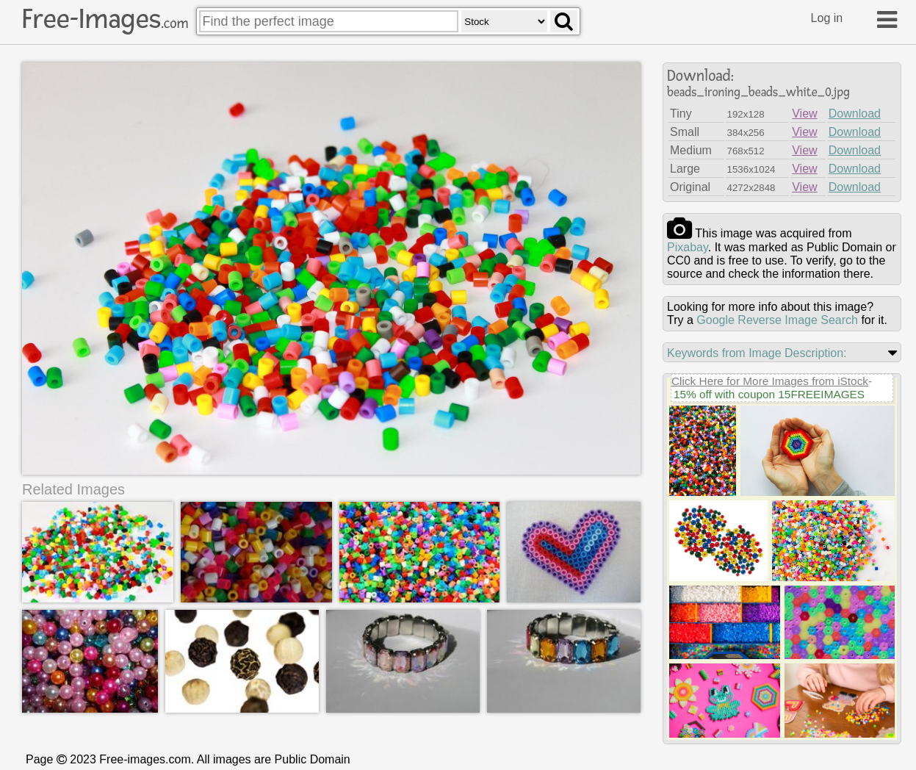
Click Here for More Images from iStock (769, 381)
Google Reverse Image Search (777, 320)
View (804, 113)
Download (855, 113)
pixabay (687, 247)
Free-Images (105, 19)
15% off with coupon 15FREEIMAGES (769, 394)
